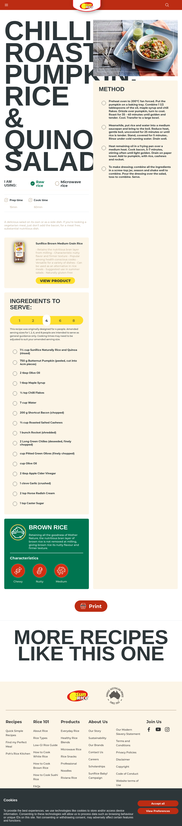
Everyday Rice (70, 731)
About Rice (40, 731)
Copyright (122, 766)
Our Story (95, 731)
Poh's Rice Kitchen (18, 753)
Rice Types (40, 738)
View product (55, 280)
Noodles (66, 770)
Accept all (158, 803)
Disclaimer (123, 759)
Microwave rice (68, 183)
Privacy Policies (126, 752)
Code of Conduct (127, 773)
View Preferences (158, 811)
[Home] (78, 695)
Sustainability (97, 738)
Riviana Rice (69, 777)
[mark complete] (15, 352)
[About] (115, 695)
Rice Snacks (68, 756)
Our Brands (96, 745)
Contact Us (96, 752)
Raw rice (37, 183)
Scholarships (97, 766)
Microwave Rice (71, 749)
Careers (94, 759)
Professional (69, 763)
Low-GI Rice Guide (45, 745)
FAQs (36, 786)
